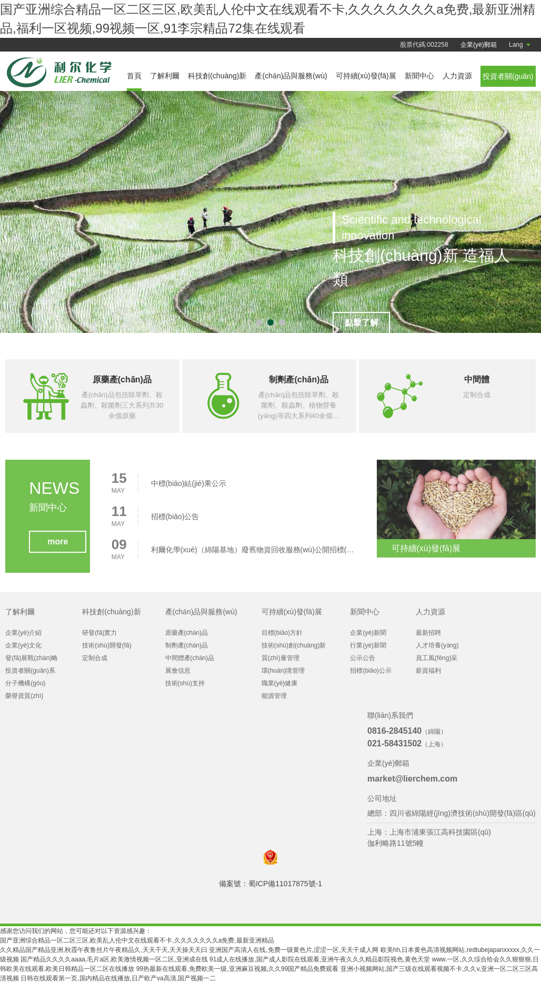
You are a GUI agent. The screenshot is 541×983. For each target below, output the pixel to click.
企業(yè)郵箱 (478, 44)
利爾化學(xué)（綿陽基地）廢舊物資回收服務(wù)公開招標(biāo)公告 (253, 554)
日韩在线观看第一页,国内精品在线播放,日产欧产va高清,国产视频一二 (118, 978)
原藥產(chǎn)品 (186, 632)
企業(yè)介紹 (23, 632)
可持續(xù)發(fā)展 (366, 76)
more (57, 546)
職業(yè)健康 (280, 683)
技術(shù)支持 (185, 683)
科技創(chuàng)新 (217, 76)
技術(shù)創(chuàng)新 (294, 645)
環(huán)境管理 (283, 670)
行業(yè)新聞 (368, 645)
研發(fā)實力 (99, 632)
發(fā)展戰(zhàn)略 (31, 658)
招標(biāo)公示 (371, 670)
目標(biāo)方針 (282, 632)
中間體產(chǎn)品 (189, 658)
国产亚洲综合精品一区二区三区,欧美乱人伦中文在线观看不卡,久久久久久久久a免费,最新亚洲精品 (137, 940)
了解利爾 (164, 76)
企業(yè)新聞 (368, 632)
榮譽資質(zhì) (24, 696)
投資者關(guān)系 (30, 670)
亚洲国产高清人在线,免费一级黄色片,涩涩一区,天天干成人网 (293, 950)
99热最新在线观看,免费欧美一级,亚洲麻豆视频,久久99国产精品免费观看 (237, 968)
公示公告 (362, 658)
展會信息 (178, 670)
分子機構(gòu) (25, 683)
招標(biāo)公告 (175, 520)
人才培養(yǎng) (437, 645)
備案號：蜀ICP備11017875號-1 (270, 883)
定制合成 (94, 658)
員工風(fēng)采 (436, 658)
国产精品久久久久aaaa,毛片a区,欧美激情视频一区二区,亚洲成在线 (114, 959)
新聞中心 (419, 76)
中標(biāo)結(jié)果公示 (188, 487)
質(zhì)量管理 (280, 658)
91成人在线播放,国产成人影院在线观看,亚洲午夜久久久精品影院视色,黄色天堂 (319, 959)
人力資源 (457, 76)
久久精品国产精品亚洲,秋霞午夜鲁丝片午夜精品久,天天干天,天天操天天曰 (103, 950)
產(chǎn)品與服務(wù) (291, 76)
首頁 (134, 76)
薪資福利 (428, 670)
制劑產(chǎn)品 (186, 645)
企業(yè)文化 (23, 645)
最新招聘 (428, 632)
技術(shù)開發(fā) (106, 645)
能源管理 (274, 696)
